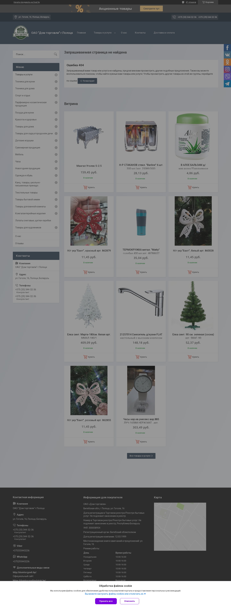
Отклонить (129, 601)
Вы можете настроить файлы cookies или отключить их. (114, 594)
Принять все (106, 601)
